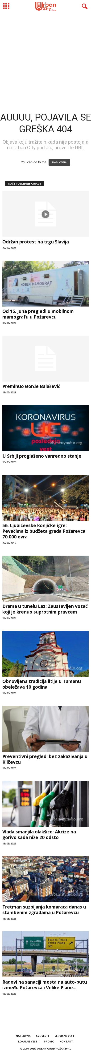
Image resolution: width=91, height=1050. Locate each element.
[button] (84, 6)
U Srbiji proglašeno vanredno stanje (41, 456)
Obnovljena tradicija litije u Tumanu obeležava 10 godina (41, 684)
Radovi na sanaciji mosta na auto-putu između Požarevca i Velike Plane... (44, 985)
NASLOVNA (59, 162)
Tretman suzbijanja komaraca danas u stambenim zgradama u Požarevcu (44, 910)
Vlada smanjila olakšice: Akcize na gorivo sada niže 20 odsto (39, 834)
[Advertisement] (46, 58)
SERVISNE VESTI (64, 1036)
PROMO (49, 1041)
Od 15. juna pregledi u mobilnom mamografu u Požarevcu (38, 314)
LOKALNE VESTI (28, 1041)
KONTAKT (66, 1041)
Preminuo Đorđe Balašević (31, 386)
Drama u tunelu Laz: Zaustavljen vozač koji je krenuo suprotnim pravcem (45, 609)
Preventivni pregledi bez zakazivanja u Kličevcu (44, 759)
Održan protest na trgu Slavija (35, 242)
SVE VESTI (42, 1036)
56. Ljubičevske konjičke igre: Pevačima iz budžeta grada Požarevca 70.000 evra (43, 531)
